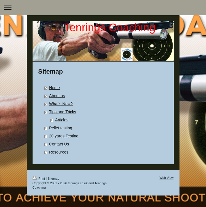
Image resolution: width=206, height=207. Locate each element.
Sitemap (53, 178)
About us (57, 95)
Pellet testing (60, 128)
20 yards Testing (63, 136)
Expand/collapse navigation (103, 7)
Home (54, 87)
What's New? (61, 103)
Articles (61, 120)
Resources (58, 152)
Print (39, 178)
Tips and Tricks (62, 112)
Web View (166, 177)
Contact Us (59, 144)
